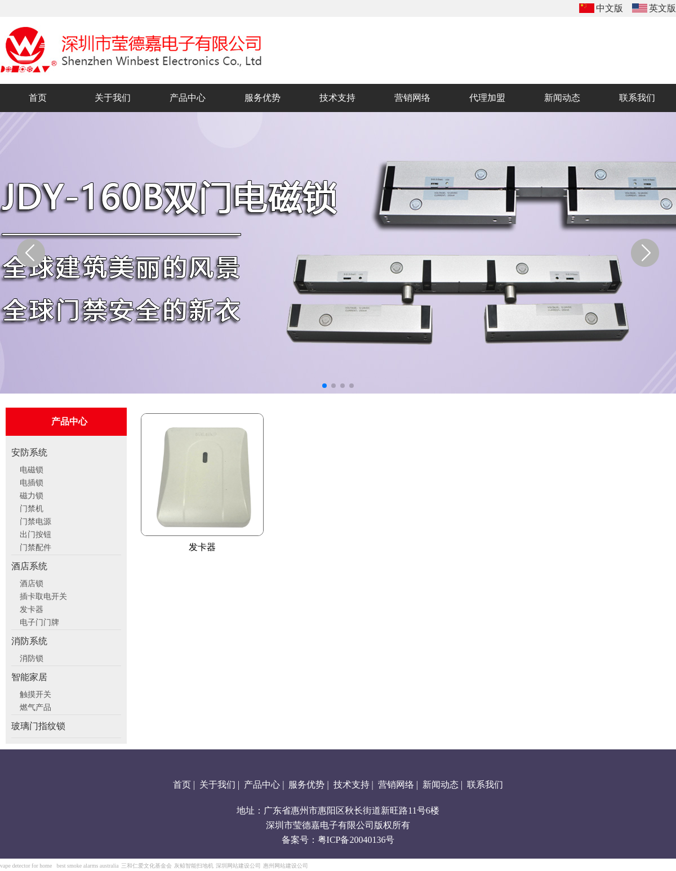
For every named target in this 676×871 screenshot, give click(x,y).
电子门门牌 (39, 621)
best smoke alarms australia (87, 866)
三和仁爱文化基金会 (146, 866)
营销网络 (396, 784)
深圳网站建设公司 (238, 866)
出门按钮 (35, 533)
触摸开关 (35, 693)
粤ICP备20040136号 (356, 840)
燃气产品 (35, 706)
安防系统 (29, 452)
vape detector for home (26, 866)
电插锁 (31, 481)
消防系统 (29, 641)
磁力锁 (31, 494)
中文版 (609, 8)
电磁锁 (31, 468)
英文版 (662, 8)
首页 (182, 784)
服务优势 (306, 784)
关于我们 (217, 784)
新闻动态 (440, 784)
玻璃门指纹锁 (38, 726)
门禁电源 (35, 520)
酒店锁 (31, 582)
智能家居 (29, 677)
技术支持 (351, 784)
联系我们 (485, 784)
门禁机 (31, 507)
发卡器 (31, 608)
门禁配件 (35, 546)
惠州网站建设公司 (285, 866)
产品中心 (262, 784)
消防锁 (31, 657)
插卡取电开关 (43, 595)
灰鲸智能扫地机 (194, 866)
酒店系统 (29, 566)
